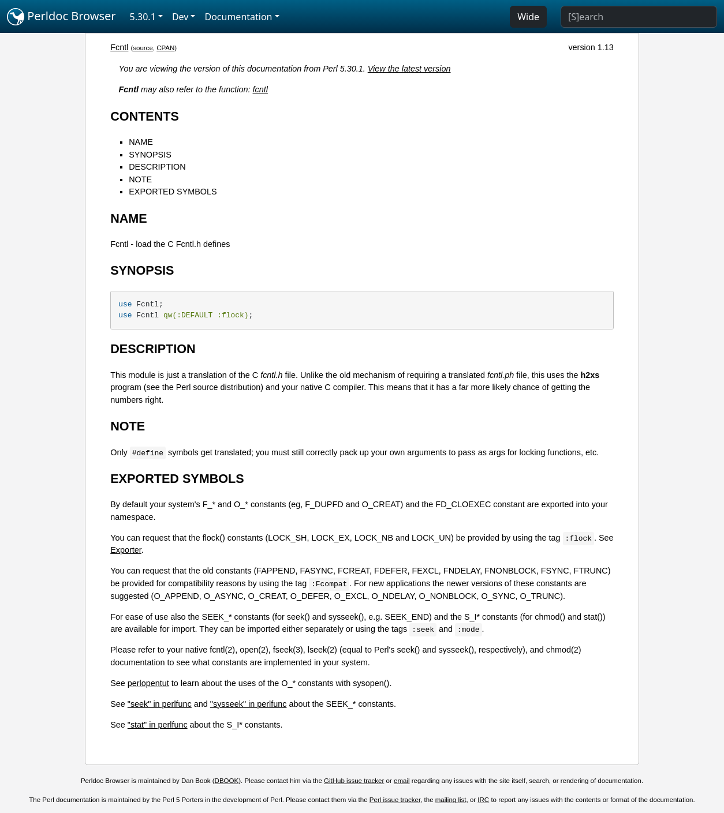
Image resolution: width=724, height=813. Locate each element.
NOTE (140, 179)
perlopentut (148, 683)
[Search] (639, 17)
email (402, 780)
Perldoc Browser (61, 16)
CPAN (165, 47)
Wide (528, 16)
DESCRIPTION (157, 166)
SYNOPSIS (150, 154)
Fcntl (119, 47)
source (143, 47)
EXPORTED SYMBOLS (173, 191)
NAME (141, 142)
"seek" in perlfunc (160, 704)
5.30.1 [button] (143, 16)
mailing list (451, 799)
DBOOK (227, 780)
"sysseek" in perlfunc (248, 704)
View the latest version (409, 68)
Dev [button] (180, 16)
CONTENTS (144, 116)
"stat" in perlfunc (158, 724)
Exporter (125, 550)
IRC (483, 799)
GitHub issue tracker (354, 780)
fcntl (260, 89)
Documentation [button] (238, 16)
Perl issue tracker (395, 799)
